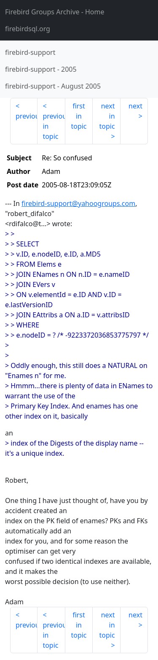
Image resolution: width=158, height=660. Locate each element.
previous (26, 116)
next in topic (107, 116)
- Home (54, 11)
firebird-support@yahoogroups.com (78, 203)
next (135, 106)
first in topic (78, 116)
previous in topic (54, 126)
